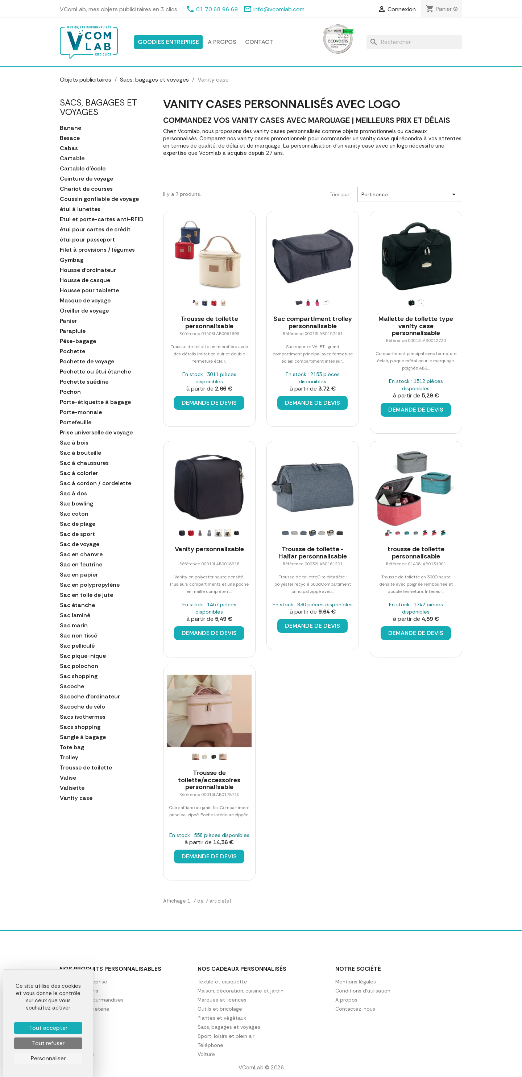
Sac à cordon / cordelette (95, 483)
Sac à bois (74, 442)
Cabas (69, 148)
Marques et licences (222, 999)
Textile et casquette (222, 981)
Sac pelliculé (77, 645)
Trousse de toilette (86, 767)
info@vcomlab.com (278, 9)
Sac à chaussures (84, 463)
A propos (222, 42)
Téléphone (210, 1045)
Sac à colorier (79, 473)
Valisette (72, 788)
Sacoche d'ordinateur (90, 696)
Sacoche (72, 686)
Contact (259, 42)
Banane (70, 128)
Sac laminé (75, 615)
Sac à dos (73, 493)
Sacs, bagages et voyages (98, 107)
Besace (70, 138)
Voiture (206, 1054)
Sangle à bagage (83, 737)
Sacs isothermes (82, 717)
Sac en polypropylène (90, 585)
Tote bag (72, 747)
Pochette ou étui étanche (95, 371)
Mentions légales (355, 981)
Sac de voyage (79, 544)
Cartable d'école (82, 168)
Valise (68, 777)
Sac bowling (76, 503)
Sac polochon (79, 666)
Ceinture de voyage (86, 178)
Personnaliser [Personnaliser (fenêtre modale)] (48, 1058)
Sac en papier (79, 574)
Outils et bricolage (220, 1009)
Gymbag (71, 260)
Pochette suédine (84, 381)
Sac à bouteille (80, 453)
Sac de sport (77, 534)
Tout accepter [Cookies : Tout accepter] (48, 1028)
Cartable (72, 158)
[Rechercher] (414, 42)
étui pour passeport (87, 239)
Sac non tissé (78, 635)
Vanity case (76, 798)
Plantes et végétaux (222, 1018)
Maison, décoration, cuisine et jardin (240, 990)
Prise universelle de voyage (96, 432)
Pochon (70, 392)
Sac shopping (79, 676)
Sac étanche (77, 605)
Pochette (72, 351)
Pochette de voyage (87, 361)
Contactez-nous (355, 1009)
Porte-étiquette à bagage (95, 402)
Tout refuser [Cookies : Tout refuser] (48, 1043)
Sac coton (74, 513)
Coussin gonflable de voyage (99, 199)
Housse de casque (85, 280)
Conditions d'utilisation (362, 990)
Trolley (69, 757)
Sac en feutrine (81, 564)
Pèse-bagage (78, 341)
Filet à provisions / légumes (97, 249)
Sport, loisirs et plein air (226, 1036)
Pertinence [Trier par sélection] (409, 194)
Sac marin (74, 625)
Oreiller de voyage (84, 310)
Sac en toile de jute (86, 595)
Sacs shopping (80, 727)
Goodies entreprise (168, 42)
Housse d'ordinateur (88, 270)
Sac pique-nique (83, 656)
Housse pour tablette (89, 290)
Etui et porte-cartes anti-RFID (102, 219)
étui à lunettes (80, 209)
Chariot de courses (86, 189)
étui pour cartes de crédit (95, 229)
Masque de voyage (85, 300)
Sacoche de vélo (82, 706)
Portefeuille (75, 422)
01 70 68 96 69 (217, 9)
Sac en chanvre (81, 554)
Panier (68, 321)
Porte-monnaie (81, 412)
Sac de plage (77, 524)
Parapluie (73, 331)
